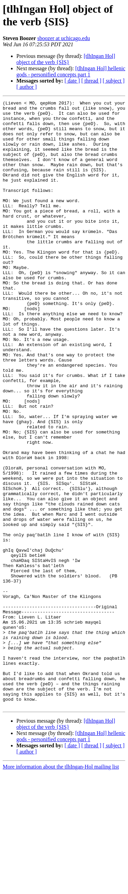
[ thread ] (91, 81)
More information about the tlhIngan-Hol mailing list (61, 888)
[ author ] (26, 87)
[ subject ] (114, 81)
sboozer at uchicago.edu (63, 38)
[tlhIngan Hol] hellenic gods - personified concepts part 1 (70, 71)
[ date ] (72, 81)
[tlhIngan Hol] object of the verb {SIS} (65, 59)
